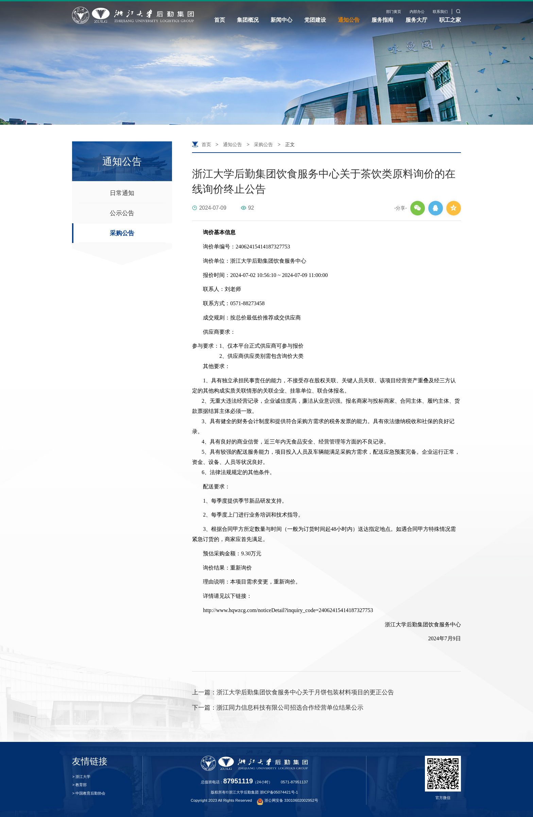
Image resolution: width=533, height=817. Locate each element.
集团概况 (248, 19)
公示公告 (122, 213)
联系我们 (440, 12)
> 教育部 (79, 785)
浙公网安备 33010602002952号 (287, 800)
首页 (219, 19)
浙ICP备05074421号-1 (279, 792)
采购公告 (122, 233)
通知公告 (349, 19)
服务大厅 (416, 19)
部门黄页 (393, 12)
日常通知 (122, 193)
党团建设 (315, 19)
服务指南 (382, 19)
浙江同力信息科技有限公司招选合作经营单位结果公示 (277, 707)
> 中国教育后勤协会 (88, 793)
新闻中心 (281, 19)
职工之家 (450, 19)
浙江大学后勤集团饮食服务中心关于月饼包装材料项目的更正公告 (293, 692)
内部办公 (417, 12)
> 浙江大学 (81, 777)
